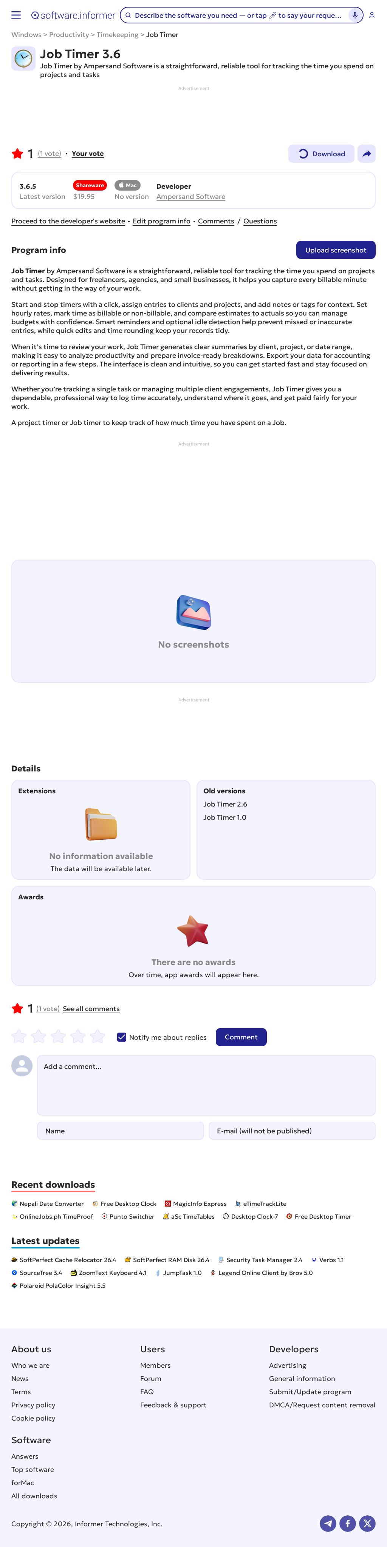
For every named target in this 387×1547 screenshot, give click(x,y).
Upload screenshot (336, 250)
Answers (25, 1456)
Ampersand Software (190, 196)
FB (347, 1523)
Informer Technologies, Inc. (119, 1523)
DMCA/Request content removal (322, 1405)
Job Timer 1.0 (224, 817)
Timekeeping (118, 34)
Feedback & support (173, 1405)
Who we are (30, 1365)
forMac (22, 1482)
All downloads (34, 1496)
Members (155, 1365)
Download (321, 152)
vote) (49, 153)
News (20, 1378)
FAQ (147, 1391)
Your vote (88, 153)
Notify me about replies (162, 1037)
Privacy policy (33, 1405)
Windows (26, 34)
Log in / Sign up (372, 15)
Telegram (328, 1523)
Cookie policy (33, 1418)
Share (367, 154)
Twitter (367, 1523)
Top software (32, 1469)
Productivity (69, 34)
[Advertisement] (193, 114)
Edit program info (161, 221)
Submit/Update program (310, 1391)
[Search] (238, 15)
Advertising (288, 1365)
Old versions (224, 791)
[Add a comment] (206, 1085)
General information (302, 1378)
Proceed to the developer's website (68, 221)
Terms (21, 1391)
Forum (150, 1378)
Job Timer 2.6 (225, 804)
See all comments (91, 1008)
